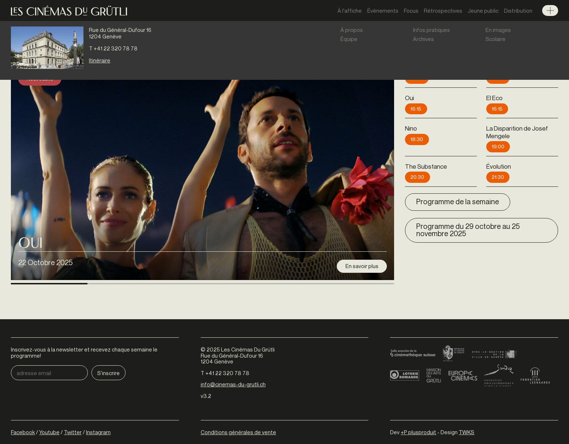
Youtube (49, 412)
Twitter (73, 412)
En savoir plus (361, 246)
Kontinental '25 (425, 67)
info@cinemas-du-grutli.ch (233, 364)
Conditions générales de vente (238, 412)
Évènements (382, 10)
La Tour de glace (508, 67)
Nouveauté (39, 78)
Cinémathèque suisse (412, 334)
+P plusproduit (418, 412)
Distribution (518, 10)
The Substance (426, 166)
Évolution (498, 166)
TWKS (466, 412)
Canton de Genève (453, 334)
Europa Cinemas (462, 356)
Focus (411, 10)
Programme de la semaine (457, 201)
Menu (550, 10)
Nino (411, 128)
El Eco (494, 98)
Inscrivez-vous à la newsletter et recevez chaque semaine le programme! (84, 333)
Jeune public (483, 10)
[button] (49, 267)
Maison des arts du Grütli (433, 356)
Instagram (98, 412)
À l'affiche (349, 10)
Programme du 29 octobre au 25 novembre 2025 (468, 230)
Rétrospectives (443, 10)
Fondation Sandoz (498, 356)
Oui (30, 225)
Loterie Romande (404, 356)
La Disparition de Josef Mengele (517, 131)
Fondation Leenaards (535, 356)
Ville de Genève (494, 334)
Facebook (23, 412)
